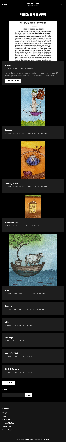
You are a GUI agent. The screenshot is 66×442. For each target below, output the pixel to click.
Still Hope (9, 337)
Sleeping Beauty (11, 183)
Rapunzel (8, 129)
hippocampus (30, 69)
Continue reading (14, 81)
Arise (7, 321)
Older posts (9, 383)
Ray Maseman (33, 3)
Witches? (8, 65)
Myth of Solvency (12, 369)
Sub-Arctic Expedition (18, 293)
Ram (7, 290)
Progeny (8, 306)
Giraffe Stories (6, 419)
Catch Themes (46, 439)
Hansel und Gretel (12, 222)
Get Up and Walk (11, 353)
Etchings (9, 133)
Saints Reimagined (7, 426)
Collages (9, 69)
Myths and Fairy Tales (18, 133)
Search (4, 389)
